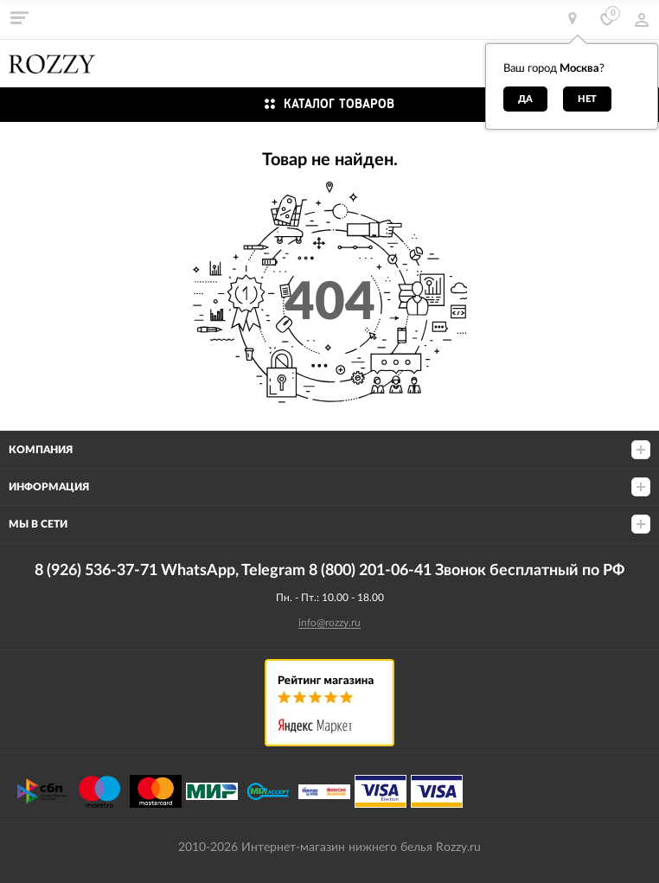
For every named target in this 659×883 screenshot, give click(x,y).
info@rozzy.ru (329, 622)
